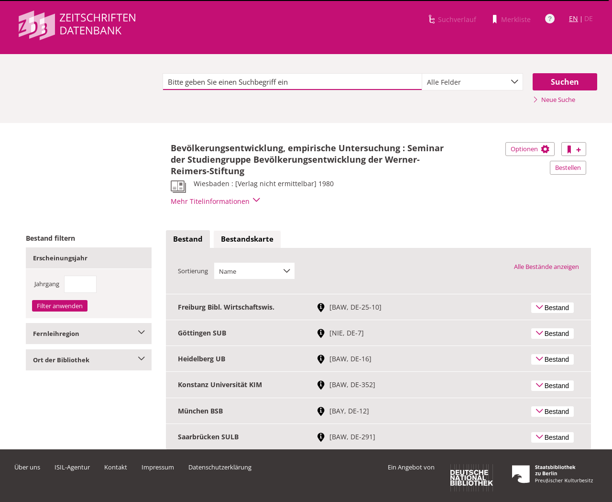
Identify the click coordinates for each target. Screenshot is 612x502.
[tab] (188, 239)
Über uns (27, 467)
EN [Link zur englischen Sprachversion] (573, 18)
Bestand (188, 239)
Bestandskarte (247, 239)
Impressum (158, 467)
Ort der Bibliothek (88, 360)
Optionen (530, 149)
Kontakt (115, 467)
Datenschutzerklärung (219, 467)
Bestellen (568, 167)
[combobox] (472, 81)
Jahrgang (46, 283)
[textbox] (292, 81)
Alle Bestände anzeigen (546, 266)
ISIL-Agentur (72, 467)
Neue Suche (554, 99)
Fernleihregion (88, 333)
